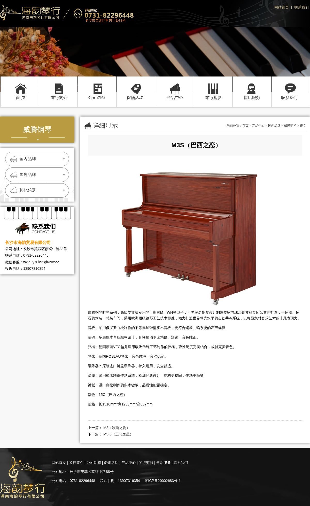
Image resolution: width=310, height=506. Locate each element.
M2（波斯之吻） (116, 428)
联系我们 (301, 7)
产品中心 (174, 86)
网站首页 (281, 7)
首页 (19, 86)
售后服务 (252, 86)
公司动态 (97, 86)
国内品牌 (27, 159)
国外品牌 (27, 174)
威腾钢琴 (290, 125)
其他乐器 (27, 190)
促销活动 (135, 86)
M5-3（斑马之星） (118, 434)
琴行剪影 (213, 86)
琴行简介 (58, 86)
